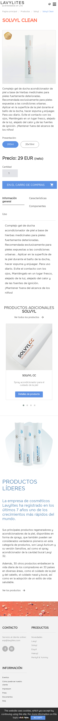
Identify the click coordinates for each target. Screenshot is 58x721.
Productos (25, 11)
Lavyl (34, 641)
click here (23, 717)
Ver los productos (11, 590)
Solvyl (36, 11)
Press (4, 693)
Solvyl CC (29, 375)
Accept (38, 718)
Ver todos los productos (26, 317)
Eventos (5, 677)
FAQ (4, 701)
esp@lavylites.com (11, 640)
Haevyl (34, 653)
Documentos (7, 697)
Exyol (34, 649)
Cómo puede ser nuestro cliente (12, 683)
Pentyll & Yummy (39, 657)
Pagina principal (9, 11)
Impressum (6, 689)
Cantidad (7, 167)
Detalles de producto (29, 394)
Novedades (36, 637)
